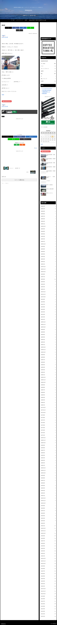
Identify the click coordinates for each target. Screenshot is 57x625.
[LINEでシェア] (25, 28)
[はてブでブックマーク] (19, 28)
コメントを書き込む (19, 177)
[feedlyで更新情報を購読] (18, 142)
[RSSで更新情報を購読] (20, 142)
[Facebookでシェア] (13, 28)
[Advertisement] (19, 123)
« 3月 (42, 144)
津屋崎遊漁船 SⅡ (46, 91)
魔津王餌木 (44, 93)
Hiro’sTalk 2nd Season (46, 90)
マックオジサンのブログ (47, 88)
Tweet (3, 92)
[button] (31, 28)
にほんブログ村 (5, 34)
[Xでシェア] (7, 28)
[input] (48, 127)
